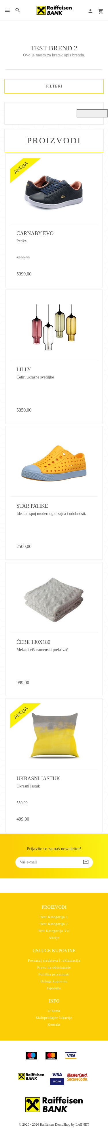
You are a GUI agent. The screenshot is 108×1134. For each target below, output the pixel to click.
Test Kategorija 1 (54, 917)
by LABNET (80, 1124)
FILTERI (54, 86)
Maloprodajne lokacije (54, 1018)
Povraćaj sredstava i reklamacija (54, 960)
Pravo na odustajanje (54, 967)
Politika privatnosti (53, 974)
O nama (54, 1011)
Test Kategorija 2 (54, 924)
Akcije (54, 938)
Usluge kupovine (53, 981)
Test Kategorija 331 (54, 931)
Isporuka (54, 988)
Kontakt (54, 1025)
